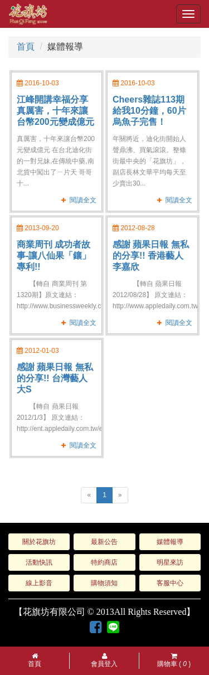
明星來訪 (170, 562)
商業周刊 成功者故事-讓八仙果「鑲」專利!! (54, 255)
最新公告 (104, 542)
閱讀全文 (83, 200)
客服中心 (170, 583)
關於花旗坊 (39, 542)
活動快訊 (39, 562)
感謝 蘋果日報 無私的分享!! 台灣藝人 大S (55, 378)
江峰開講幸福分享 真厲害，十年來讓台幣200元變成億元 (55, 111)
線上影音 (39, 583)
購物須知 (104, 583)
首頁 (26, 46)
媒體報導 (170, 542)
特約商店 (104, 562)
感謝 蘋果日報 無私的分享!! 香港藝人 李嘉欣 (151, 255)
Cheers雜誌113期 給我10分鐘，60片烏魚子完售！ (149, 111)
